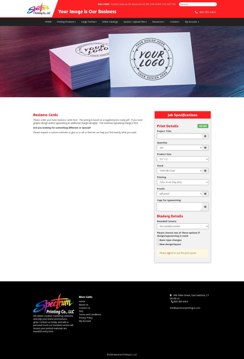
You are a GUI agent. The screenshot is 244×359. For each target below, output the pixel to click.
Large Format (89, 21)
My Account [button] (192, 21)
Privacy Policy (86, 317)
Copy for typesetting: (169, 200)
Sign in (123, 4)
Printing (161, 177)
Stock (160, 165)
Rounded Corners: (167, 221)
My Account (85, 320)
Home (82, 301)
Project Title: (164, 131)
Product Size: (164, 154)
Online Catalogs (110, 21)
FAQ (81, 311)
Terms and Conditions (90, 314)
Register (137, 4)
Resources (158, 21)
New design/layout (169, 244)
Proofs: (161, 188)
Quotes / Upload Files (135, 21)
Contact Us (84, 307)
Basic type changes (169, 240)
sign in (170, 252)
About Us (83, 304)
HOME (48, 21)
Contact (174, 21)
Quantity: (162, 142)
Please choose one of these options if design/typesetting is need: (178, 234)
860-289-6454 (179, 301)
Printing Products (66, 21)
